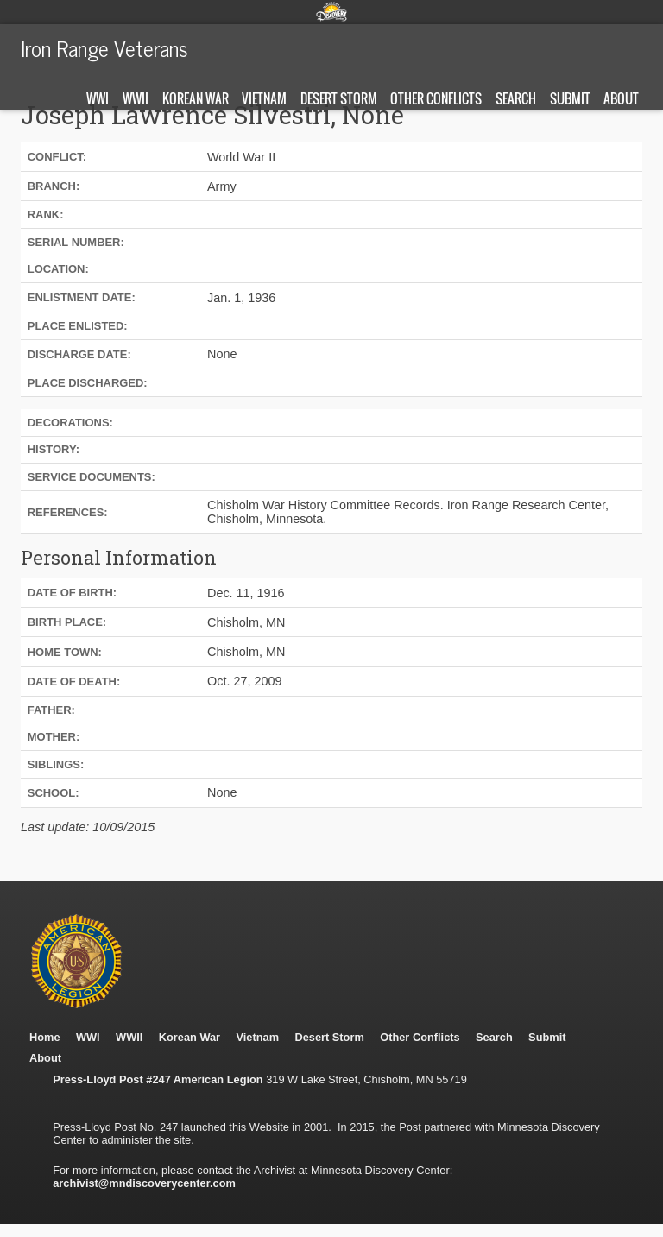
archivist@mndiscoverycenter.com (144, 1183)
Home (44, 1037)
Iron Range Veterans (104, 47)
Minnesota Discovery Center (331, 11)
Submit (570, 98)
